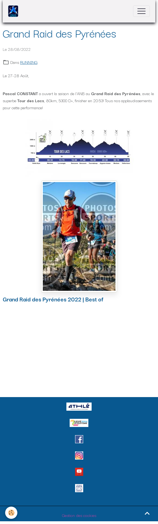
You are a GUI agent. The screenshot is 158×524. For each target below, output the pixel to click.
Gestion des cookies (79, 515)
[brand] (14, 11)
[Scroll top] (147, 513)
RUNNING (28, 62)
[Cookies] (11, 513)
